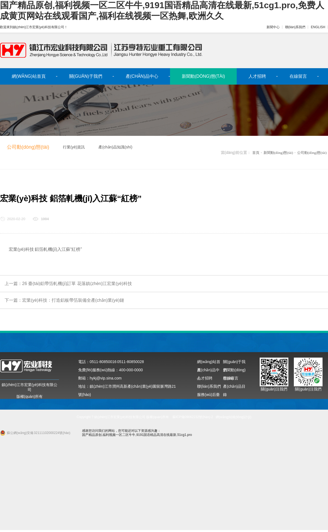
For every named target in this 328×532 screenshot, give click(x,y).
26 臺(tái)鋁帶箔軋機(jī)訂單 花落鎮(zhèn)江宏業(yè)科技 (77, 283)
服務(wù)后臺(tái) (208, 395)
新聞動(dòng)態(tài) (203, 76)
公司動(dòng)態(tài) (28, 147)
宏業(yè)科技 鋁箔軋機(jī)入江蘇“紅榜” (45, 249)
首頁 (255, 153)
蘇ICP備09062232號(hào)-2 (192, 417)
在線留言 (298, 76)
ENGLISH (318, 27)
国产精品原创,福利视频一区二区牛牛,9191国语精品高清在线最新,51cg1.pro (137, 435)
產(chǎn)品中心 (142, 76)
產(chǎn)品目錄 (234, 387)
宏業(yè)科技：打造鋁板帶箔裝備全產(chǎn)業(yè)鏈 (73, 300)
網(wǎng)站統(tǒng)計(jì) (233, 417)
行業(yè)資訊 (74, 147)
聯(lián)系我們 (295, 27)
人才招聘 (257, 76)
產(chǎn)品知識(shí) (115, 147)
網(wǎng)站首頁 (29, 76)
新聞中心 (273, 27)
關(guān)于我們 (85, 76)
